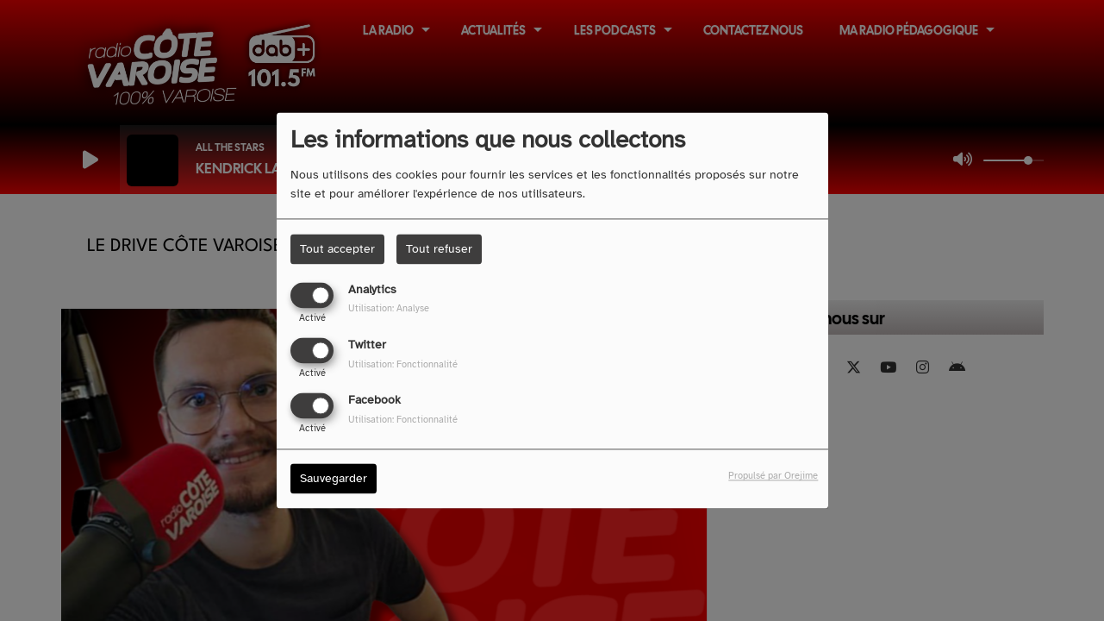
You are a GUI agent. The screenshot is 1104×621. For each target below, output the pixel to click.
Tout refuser (439, 249)
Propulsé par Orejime (773, 476)
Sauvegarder (333, 479)
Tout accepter (337, 249)
